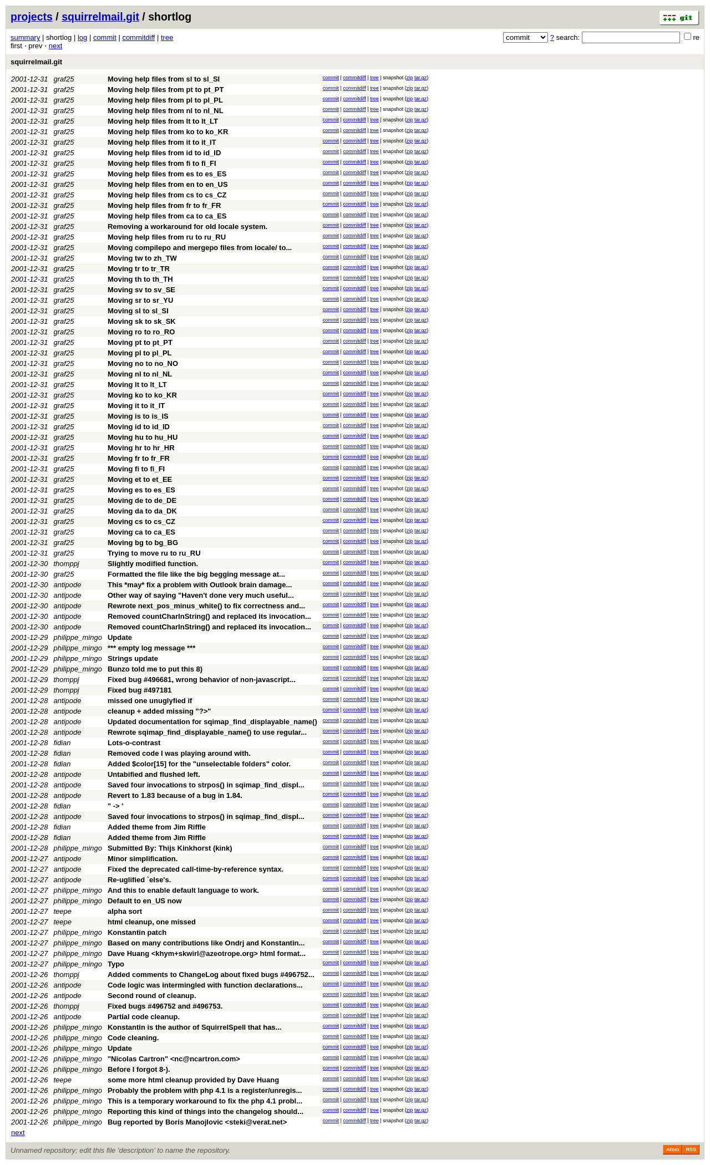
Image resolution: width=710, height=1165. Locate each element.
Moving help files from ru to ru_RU (167, 237)
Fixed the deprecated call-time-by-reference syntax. (195, 869)
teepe (63, 911)
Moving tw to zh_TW (142, 258)
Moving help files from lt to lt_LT (163, 121)
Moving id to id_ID (139, 427)
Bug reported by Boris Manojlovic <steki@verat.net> (197, 1122)
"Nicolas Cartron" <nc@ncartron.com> (174, 1059)
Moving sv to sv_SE (141, 290)
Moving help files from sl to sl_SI (164, 79)
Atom (672, 1149)
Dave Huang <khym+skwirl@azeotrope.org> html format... (207, 953)
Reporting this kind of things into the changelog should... (205, 1111)
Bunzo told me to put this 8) (155, 669)
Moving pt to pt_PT (140, 342)
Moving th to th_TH (140, 279)
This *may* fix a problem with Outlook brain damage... (200, 585)
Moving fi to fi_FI (136, 469)
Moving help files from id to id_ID (164, 153)
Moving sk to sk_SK (142, 321)
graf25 (64, 79)
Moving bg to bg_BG (143, 542)
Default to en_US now (145, 901)
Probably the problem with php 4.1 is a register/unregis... (205, 1090)
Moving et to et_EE (140, 479)
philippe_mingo (78, 637)
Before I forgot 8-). (139, 1069)
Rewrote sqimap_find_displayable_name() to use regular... (207, 732)
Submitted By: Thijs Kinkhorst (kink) (170, 848)
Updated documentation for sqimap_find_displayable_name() (212, 722)
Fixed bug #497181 (140, 690)
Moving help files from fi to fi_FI (162, 163)
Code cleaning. (133, 1038)
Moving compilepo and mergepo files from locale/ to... (200, 247)
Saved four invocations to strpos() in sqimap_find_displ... (206, 785)
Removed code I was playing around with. (179, 753)
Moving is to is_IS (138, 416)
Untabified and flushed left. (154, 774)
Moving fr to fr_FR (139, 458)
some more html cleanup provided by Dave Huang (193, 1080)
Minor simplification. (143, 858)
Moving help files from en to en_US (168, 184)
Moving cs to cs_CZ (141, 521)
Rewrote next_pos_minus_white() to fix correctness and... (206, 606)
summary (25, 37)
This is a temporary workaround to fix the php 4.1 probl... (205, 1101)
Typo (116, 964)
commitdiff (138, 37)
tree (167, 37)
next (56, 46)
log (82, 37)
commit (104, 37)
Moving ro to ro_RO (141, 332)
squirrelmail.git (100, 17)
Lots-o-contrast (134, 743)
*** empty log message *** (151, 648)
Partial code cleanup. (144, 1017)
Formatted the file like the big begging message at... (196, 574)
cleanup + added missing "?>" (159, 711)
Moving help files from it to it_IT (162, 142)
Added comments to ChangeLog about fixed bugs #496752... (211, 974)
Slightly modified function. (153, 563)
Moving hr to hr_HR (141, 448)
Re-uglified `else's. (139, 880)
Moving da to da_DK (142, 511)
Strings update (133, 658)
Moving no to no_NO (143, 363)
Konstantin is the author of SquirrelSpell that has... (194, 1027)
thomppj (66, 563)
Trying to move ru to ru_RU (154, 553)
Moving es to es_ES (141, 490)
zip (410, 77)
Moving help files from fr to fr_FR (164, 205)
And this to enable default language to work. (183, 890)
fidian (62, 743)
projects (32, 17)
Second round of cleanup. (152, 995)
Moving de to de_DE (142, 500)
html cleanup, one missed (152, 922)
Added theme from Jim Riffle (157, 827)
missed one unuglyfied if (150, 700)
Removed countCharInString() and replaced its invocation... (209, 616)
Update (120, 637)
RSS (691, 1149)
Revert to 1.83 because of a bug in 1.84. (175, 795)
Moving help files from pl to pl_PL (165, 100)
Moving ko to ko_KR (142, 395)
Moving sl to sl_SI (138, 311)
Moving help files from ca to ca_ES (167, 216)
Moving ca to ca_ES (141, 532)
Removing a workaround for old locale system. (187, 226)
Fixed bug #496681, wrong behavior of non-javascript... (202, 679)
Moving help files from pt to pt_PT (166, 89)
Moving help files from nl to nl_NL (166, 110)
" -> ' (115, 806)
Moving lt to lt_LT (137, 384)
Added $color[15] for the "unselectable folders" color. (199, 764)
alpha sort (125, 911)
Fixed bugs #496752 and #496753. (165, 1006)
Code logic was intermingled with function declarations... (205, 985)
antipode (68, 585)
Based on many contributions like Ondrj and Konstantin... (206, 943)
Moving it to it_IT (136, 405)
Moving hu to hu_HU (143, 437)
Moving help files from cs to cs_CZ (167, 195)
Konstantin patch (137, 932)
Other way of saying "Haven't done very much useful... (201, 595)
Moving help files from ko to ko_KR (168, 132)
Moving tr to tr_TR (139, 268)
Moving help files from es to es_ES (167, 174)
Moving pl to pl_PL (140, 353)
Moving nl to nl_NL (140, 374)
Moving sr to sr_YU (140, 300)
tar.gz (420, 77)
